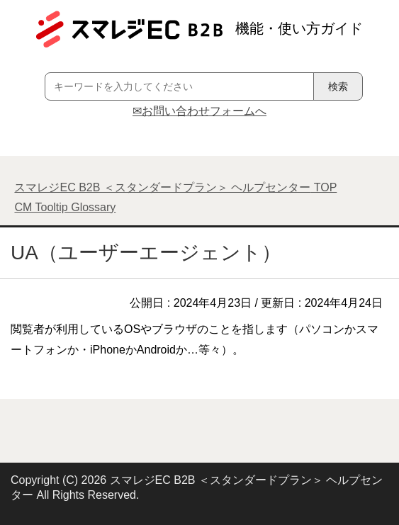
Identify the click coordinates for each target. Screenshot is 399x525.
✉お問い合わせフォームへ (199, 111)
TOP (175, 187)
